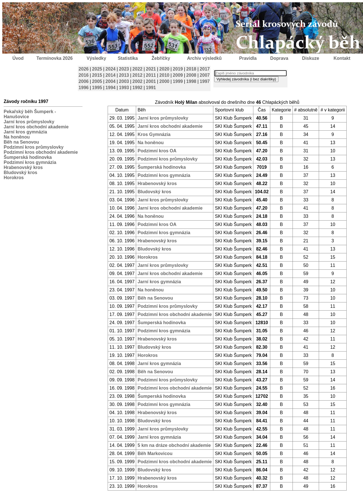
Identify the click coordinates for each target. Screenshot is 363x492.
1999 (178, 81)
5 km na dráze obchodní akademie (174, 445)
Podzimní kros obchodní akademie (41, 152)
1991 (151, 87)
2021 (151, 69)
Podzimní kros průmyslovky (34, 147)
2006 (84, 81)
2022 (137, 69)
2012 (137, 75)
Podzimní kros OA (157, 150)
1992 (137, 87)
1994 (110, 87)
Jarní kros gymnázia (25, 131)
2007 (205, 75)
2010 (164, 75)
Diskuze (310, 58)
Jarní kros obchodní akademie (36, 126)
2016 (84, 75)
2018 (191, 69)
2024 (110, 69)
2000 (164, 81)
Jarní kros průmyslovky (29, 121)
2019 (178, 69)
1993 (124, 87)
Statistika (128, 58)
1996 (84, 87)
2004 (110, 81)
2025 (97, 69)
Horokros (14, 177)
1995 (97, 87)
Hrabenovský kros (23, 167)
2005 (97, 81)
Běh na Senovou (21, 142)
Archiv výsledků (204, 58)
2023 (124, 69)
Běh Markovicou (155, 453)
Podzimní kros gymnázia (30, 162)
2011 (151, 75)
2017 (205, 69)
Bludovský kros (20, 172)
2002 (137, 81)
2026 (84, 69)
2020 (164, 69)
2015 (97, 75)
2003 (124, 81)
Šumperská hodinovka (28, 157)
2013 (124, 75)
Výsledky (96, 58)
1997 (205, 81)
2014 (110, 75)
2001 (151, 81)
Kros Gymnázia (154, 134)
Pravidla (247, 58)
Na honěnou (17, 137)
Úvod (18, 58)
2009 (178, 75)
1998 (191, 81)
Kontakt (342, 58)
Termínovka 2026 (54, 58)
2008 (191, 75)
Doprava (279, 58)
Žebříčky (161, 58)
